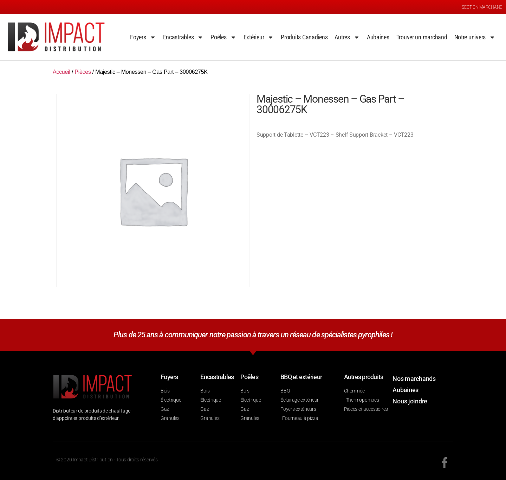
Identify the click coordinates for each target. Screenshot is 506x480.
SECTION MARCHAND (482, 7)
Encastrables (183, 37)
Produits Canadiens (304, 37)
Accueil (61, 72)
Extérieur (259, 37)
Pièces (82, 72)
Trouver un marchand (421, 37)
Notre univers (475, 37)
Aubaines (378, 37)
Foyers (143, 37)
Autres (347, 37)
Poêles (223, 37)
